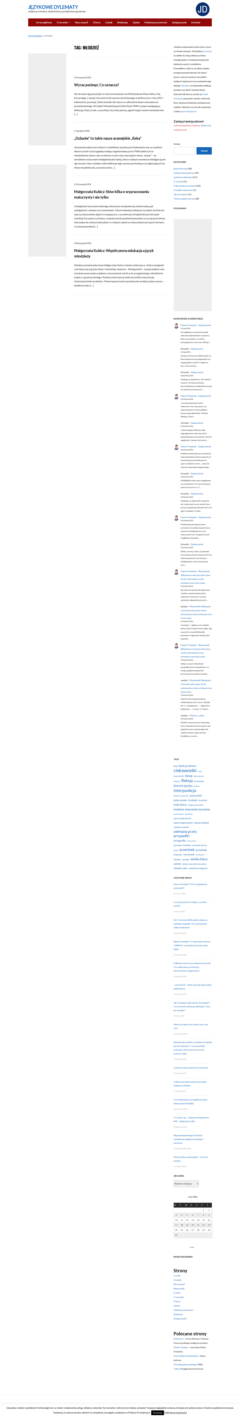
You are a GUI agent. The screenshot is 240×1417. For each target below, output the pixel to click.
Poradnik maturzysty (183, 190)
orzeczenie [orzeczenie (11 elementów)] (191, 841)
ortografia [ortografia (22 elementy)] (180, 840)
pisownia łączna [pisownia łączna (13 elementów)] (199, 845)
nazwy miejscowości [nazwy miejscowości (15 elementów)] (183, 822)
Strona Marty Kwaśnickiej (186, 1356)
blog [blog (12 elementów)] (175, 766)
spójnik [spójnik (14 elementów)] (185, 859)
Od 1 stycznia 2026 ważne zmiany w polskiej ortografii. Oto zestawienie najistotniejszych (191, 924)
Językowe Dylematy (53, 7)
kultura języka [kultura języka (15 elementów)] (180, 800)
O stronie (178, 181)
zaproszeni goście (188, 111)
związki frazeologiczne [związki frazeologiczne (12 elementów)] (198, 868)
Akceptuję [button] (157, 1412)
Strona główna (44, 22)
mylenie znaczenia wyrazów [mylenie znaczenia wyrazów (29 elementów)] (192, 809)
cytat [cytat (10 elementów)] (200, 771)
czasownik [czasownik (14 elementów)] (179, 776)
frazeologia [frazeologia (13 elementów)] (199, 781)
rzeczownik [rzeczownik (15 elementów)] (188, 854)
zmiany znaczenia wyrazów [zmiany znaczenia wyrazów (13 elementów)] (194, 864)
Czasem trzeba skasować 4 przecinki (191, 1067)
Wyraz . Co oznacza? (96, 85)
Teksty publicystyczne (184, 198)
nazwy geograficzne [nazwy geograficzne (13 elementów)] (182, 818)
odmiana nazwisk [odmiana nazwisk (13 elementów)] (181, 827)
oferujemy (185, 85)
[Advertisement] (47, 99)
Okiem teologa (181, 1347)
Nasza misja (179, 1288)
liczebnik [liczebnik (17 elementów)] (192, 800)
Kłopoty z (196, 715)
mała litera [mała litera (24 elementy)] (180, 804)
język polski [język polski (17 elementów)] (196, 795)
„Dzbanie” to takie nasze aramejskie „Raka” (107, 138)
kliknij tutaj (206, 125)
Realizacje (122, 22)
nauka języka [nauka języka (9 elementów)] (179, 814)
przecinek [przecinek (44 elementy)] (187, 849)
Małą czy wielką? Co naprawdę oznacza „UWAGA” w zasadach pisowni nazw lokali (192, 945)
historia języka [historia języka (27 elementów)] (183, 785)
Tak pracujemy (180, 194)
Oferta (96, 22)
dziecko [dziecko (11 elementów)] (177, 781)
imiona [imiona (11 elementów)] (196, 786)
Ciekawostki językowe (184, 173)
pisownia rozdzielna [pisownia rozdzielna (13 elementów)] (182, 845)
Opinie (136, 22)
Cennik (108, 22)
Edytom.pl (178, 1338)
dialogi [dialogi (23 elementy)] (189, 775)
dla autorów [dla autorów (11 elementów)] (199, 776)
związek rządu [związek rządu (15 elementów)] (180, 868)
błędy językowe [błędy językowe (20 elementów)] (187, 765)
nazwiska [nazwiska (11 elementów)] (189, 814)
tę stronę (207, 51)
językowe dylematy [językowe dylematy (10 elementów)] (181, 796)
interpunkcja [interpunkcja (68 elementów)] (185, 790)
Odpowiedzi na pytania (184, 185)
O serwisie (62, 22)
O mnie (177, 1292)
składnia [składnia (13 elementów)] (177, 859)
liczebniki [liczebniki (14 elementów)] (202, 800)
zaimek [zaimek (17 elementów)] (177, 863)
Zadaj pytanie (179, 22)
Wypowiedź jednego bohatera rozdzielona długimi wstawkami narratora (188, 1139)
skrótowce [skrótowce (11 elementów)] (200, 855)
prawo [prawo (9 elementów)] (176, 850)
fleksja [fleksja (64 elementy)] (187, 780)
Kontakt (195, 22)
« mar (191, 1247)
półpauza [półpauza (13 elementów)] (178, 854)
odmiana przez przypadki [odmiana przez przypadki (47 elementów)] (185, 833)
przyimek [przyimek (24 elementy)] (201, 850)
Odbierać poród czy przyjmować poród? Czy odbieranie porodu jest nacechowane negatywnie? (192, 967)
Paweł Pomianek (189, 325)
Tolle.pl (177, 1368)
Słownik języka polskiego (185, 1364)
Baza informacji (181, 168)
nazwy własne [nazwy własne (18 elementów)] (201, 822)
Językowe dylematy (183, 177)
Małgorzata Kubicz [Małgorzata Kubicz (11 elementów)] (196, 805)
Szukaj (177, 144)
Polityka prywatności (155, 22)
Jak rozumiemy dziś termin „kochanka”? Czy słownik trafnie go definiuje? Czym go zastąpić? (192, 1006)
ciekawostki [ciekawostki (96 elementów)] (185, 770)
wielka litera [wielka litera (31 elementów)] (198, 859)
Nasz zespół (81, 22)
